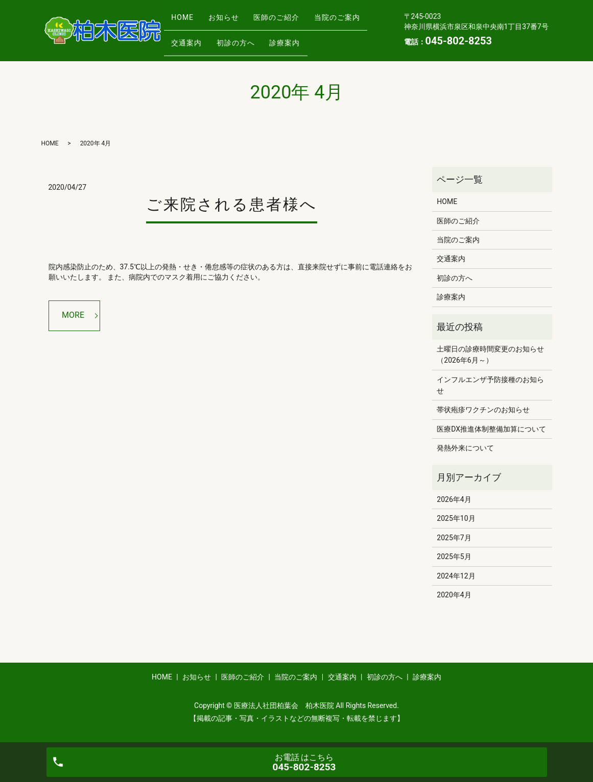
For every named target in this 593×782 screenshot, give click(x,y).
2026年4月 (454, 499)
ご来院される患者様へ (231, 204)
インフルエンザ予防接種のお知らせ (490, 385)
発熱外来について (465, 448)
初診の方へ (313, 30)
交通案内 (257, 30)
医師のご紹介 (293, 14)
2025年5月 (454, 556)
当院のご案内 (198, 30)
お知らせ (233, 14)
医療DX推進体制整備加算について (491, 429)
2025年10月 (456, 518)
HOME (186, 14)
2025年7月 (454, 538)
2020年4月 (454, 595)
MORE (73, 315)
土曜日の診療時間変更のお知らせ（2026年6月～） (490, 354)
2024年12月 (456, 576)
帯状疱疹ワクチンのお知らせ (483, 410)
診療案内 (190, 46)
